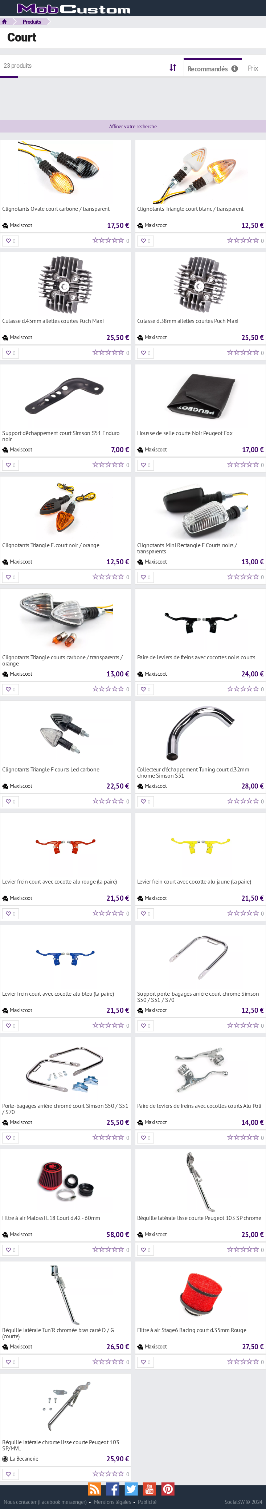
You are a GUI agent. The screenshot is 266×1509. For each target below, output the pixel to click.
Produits (32, 21)
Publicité (147, 1502)
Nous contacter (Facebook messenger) (45, 1502)
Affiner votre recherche (132, 126)
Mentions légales (112, 1502)
